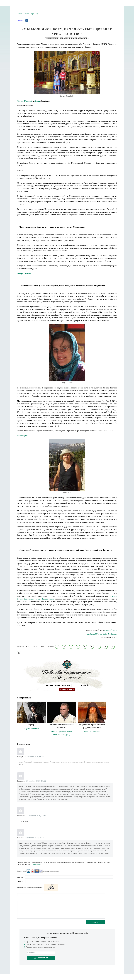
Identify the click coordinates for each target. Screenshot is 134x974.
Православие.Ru (36, 864)
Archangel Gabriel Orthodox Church (102, 634)
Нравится (20, 20)
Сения (37, 101)
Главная (19, 14)
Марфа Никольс (24, 273)
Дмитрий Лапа (110, 630)
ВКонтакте (28, 871)
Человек (26, 14)
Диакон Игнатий (24, 101)
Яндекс (33, 871)
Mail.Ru (37, 871)
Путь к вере (34, 14)
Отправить (95, 922)
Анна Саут (22, 435)
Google (41, 871)
